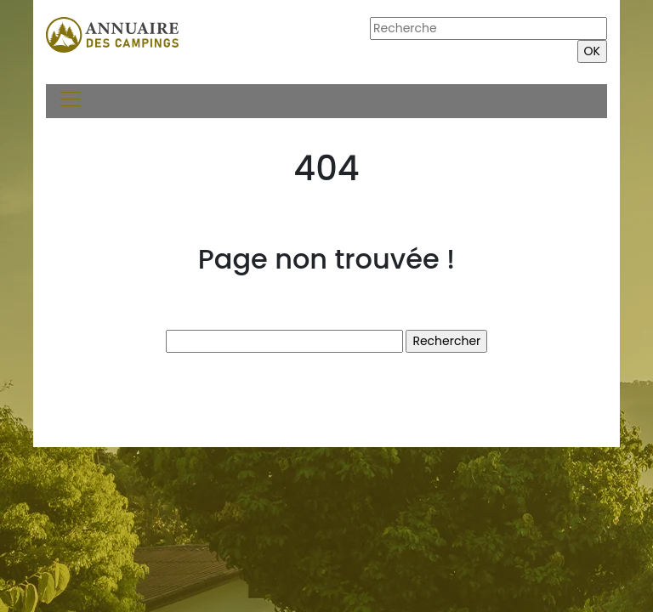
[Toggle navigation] (70, 101)
